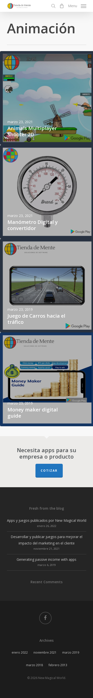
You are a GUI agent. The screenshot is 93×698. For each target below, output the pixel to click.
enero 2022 (20, 652)
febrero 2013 (58, 665)
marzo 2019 (70, 652)
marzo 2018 (34, 665)
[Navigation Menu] (77, 5)
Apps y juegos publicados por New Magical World (46, 520)
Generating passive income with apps (46, 559)
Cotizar (49, 470)
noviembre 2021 (45, 652)
